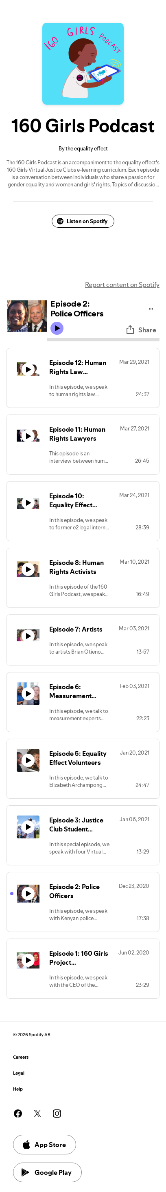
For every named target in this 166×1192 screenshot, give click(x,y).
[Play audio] (151, 307)
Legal (18, 1073)
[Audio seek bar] (103, 339)
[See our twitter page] (37, 1113)
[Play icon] (56, 328)
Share (140, 330)
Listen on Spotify (82, 221)
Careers (20, 1057)
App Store (44, 1144)
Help (18, 1089)
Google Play (47, 1172)
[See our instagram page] (57, 1113)
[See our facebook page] (18, 1113)
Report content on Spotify (122, 284)
